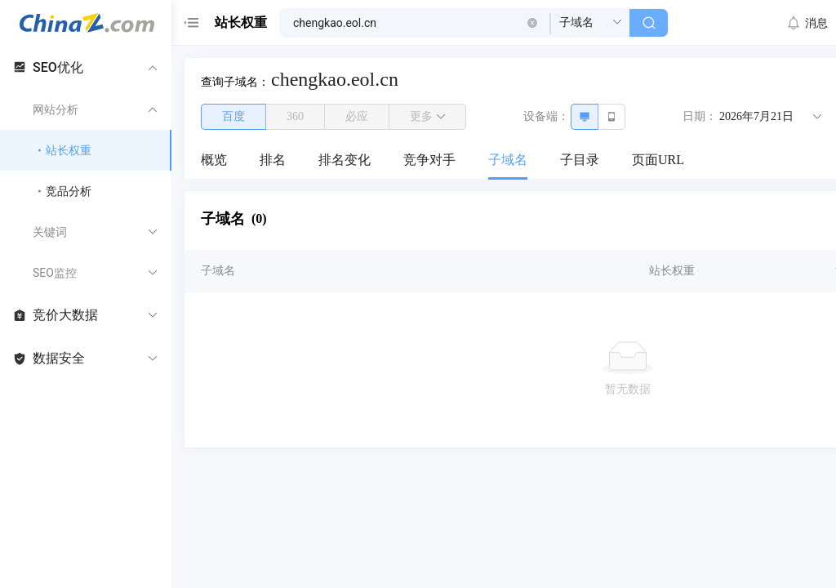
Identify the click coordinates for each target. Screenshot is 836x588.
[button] (532, 23)
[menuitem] (214, 161)
